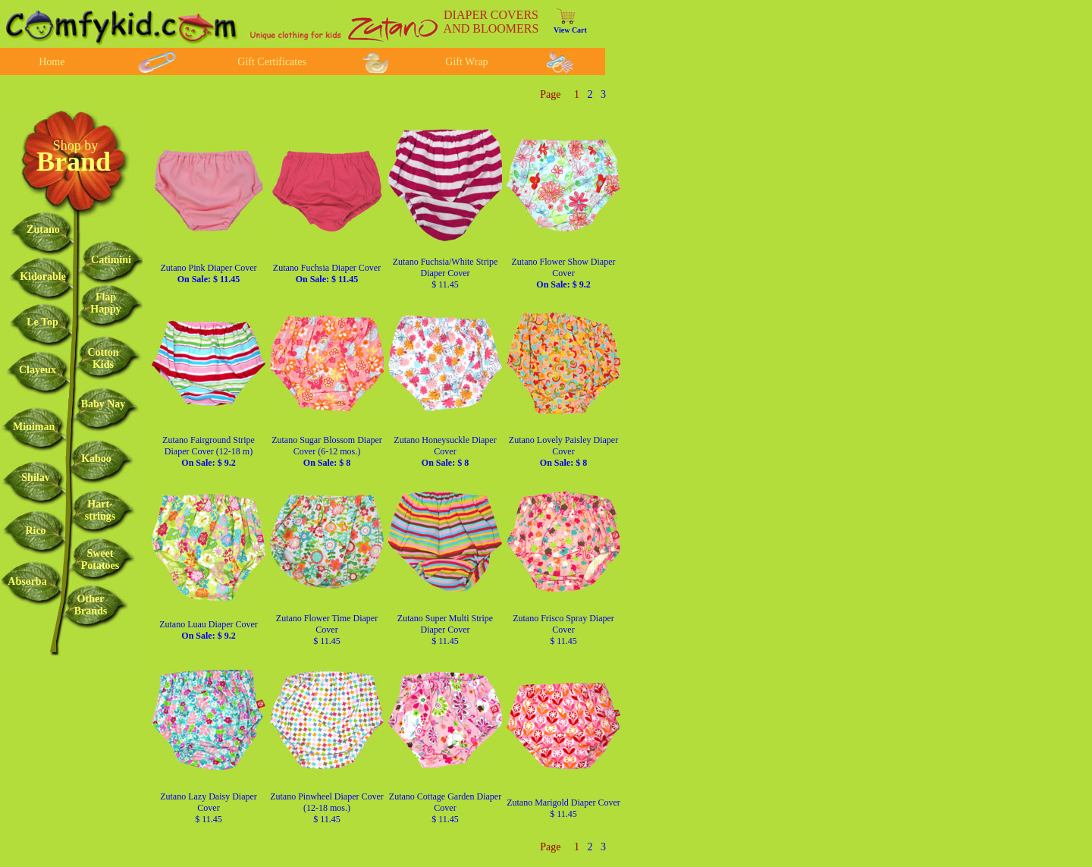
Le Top (42, 322)
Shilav (35, 477)
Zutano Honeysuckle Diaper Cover (445, 451)
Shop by (76, 145)
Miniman (34, 426)
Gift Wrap (466, 62)
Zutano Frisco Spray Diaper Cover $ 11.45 (563, 629)
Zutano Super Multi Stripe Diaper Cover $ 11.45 (445, 629)
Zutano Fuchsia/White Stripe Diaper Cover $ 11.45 (445, 273)
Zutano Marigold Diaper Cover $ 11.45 (563, 808)
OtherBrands (91, 605)
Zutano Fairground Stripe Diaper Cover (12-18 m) (208, 451)
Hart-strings (100, 510)
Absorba (27, 581)
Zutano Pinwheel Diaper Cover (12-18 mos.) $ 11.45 (327, 808)
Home (51, 62)
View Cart (570, 30)
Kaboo (96, 458)
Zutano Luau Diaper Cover (208, 630)
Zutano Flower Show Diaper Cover (564, 273)
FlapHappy (105, 303)
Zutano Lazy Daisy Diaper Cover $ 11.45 (208, 808)
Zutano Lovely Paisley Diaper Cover (563, 451)
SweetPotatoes (100, 559)
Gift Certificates (271, 62)
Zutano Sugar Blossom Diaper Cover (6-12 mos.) (326, 451)
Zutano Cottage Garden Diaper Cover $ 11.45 (445, 808)
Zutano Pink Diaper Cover (209, 273)
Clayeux (37, 369)
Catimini (111, 259)
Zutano (43, 229)
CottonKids (102, 358)
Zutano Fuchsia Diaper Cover (327, 273)
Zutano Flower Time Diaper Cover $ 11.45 (327, 629)
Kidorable (43, 276)
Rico (35, 530)
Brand (73, 161)
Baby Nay (103, 404)
